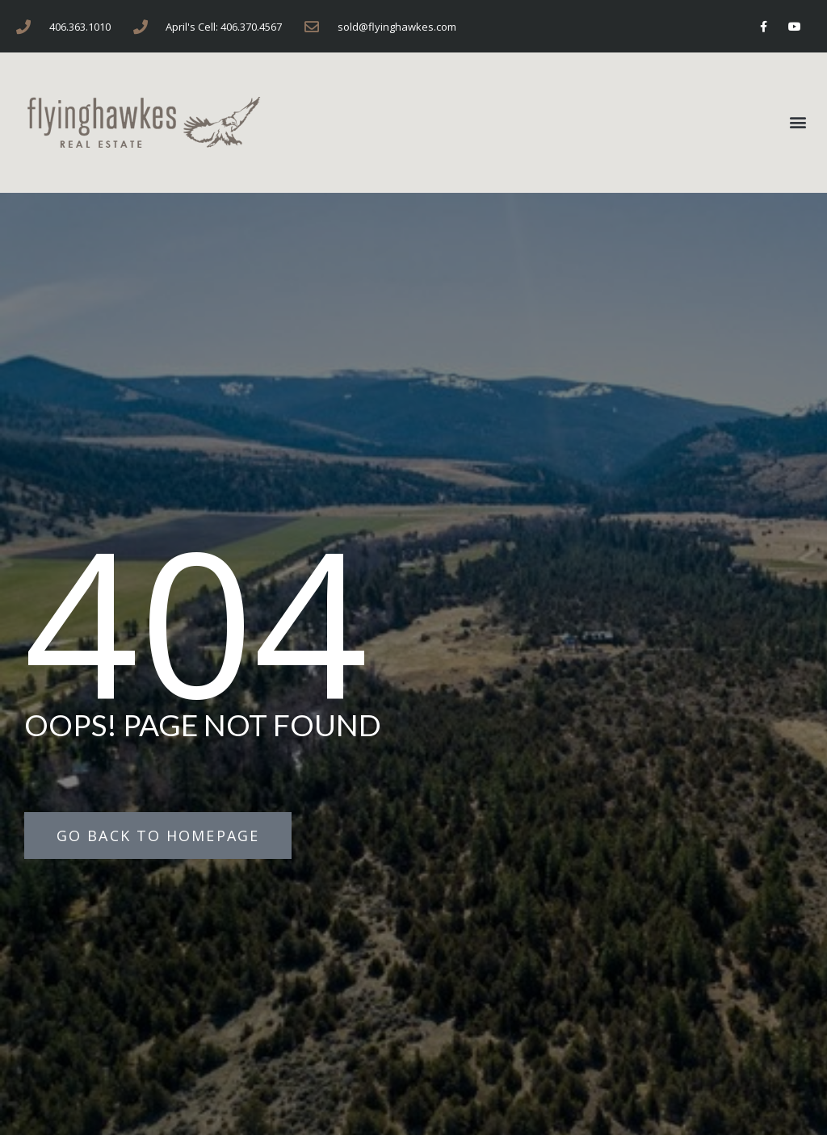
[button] (797, 122)
